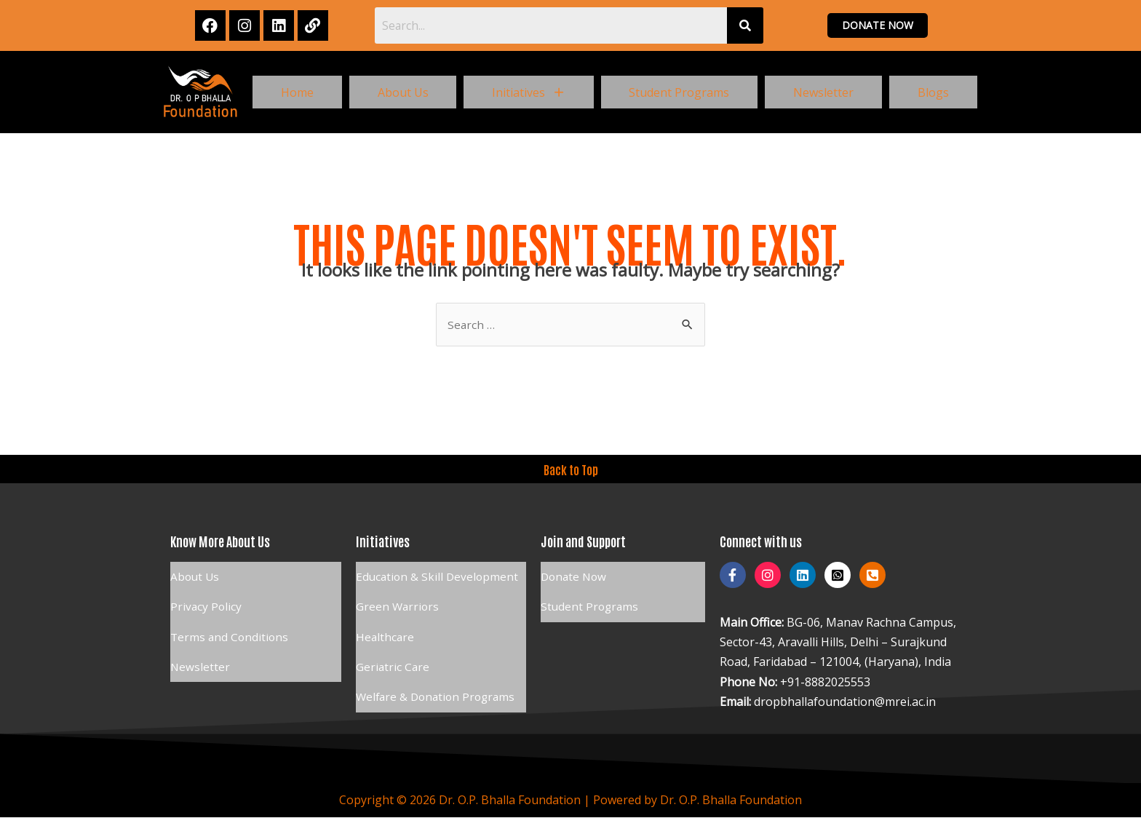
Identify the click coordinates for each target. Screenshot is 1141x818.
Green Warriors (398, 600)
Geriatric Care (393, 649)
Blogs (933, 92)
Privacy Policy (206, 600)
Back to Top (570, 470)
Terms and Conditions (230, 624)
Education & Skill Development (439, 575)
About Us (403, 92)
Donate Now (575, 575)
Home (297, 92)
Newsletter (823, 92)
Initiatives (528, 92)
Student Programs (679, 92)
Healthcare (386, 624)
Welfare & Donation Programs (439, 674)
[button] (528, 92)
